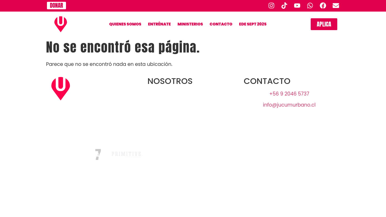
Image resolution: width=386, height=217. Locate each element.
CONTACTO (221, 24)
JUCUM (193, 104)
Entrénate (159, 24)
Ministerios (190, 24)
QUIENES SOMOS (125, 24)
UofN (193, 115)
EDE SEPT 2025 (252, 24)
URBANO (193, 93)
